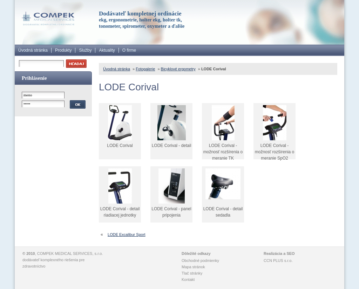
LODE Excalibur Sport (126, 234)
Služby (85, 50)
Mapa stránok (193, 267)
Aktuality (107, 50)
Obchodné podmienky (200, 260)
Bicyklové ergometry (178, 69)
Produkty (63, 50)
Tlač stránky (192, 273)
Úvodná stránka (33, 50)
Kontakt (188, 279)
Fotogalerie (145, 69)
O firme (129, 50)
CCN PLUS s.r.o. (278, 260)
